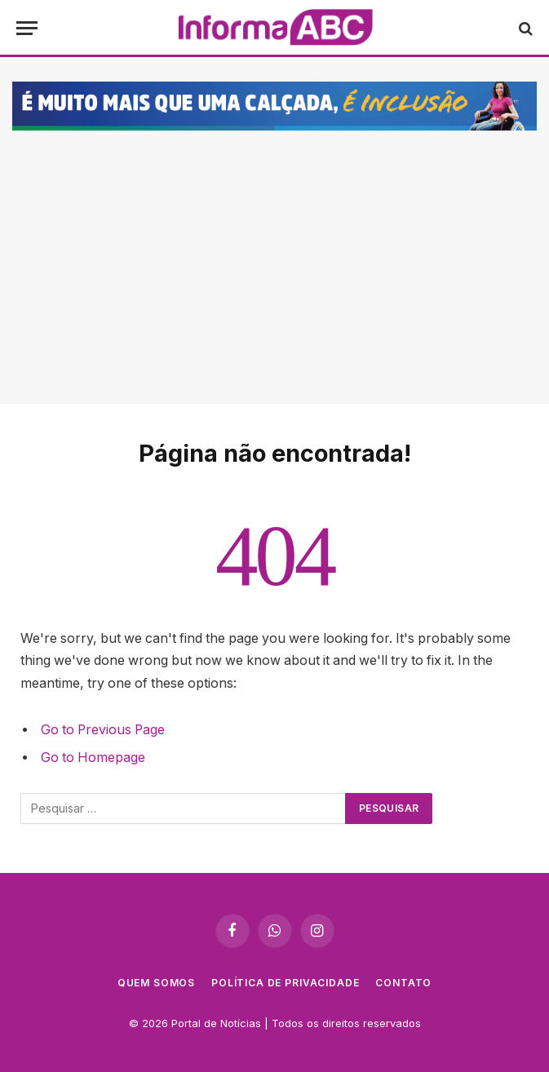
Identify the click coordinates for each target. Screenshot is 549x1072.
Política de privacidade (285, 983)
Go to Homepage (93, 757)
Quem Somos (156, 983)
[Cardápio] (27, 28)
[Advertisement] (274, 257)
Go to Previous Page (103, 730)
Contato (403, 983)
